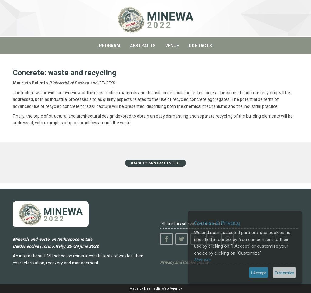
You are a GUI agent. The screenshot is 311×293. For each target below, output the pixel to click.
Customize (284, 272)
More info (202, 259)
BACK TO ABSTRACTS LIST (155, 163)
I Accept (258, 272)
